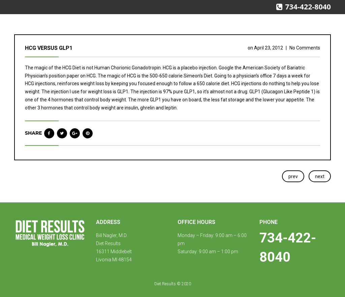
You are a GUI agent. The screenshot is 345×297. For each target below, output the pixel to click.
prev (293, 176)
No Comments (304, 48)
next (319, 176)
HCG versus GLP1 (48, 48)
